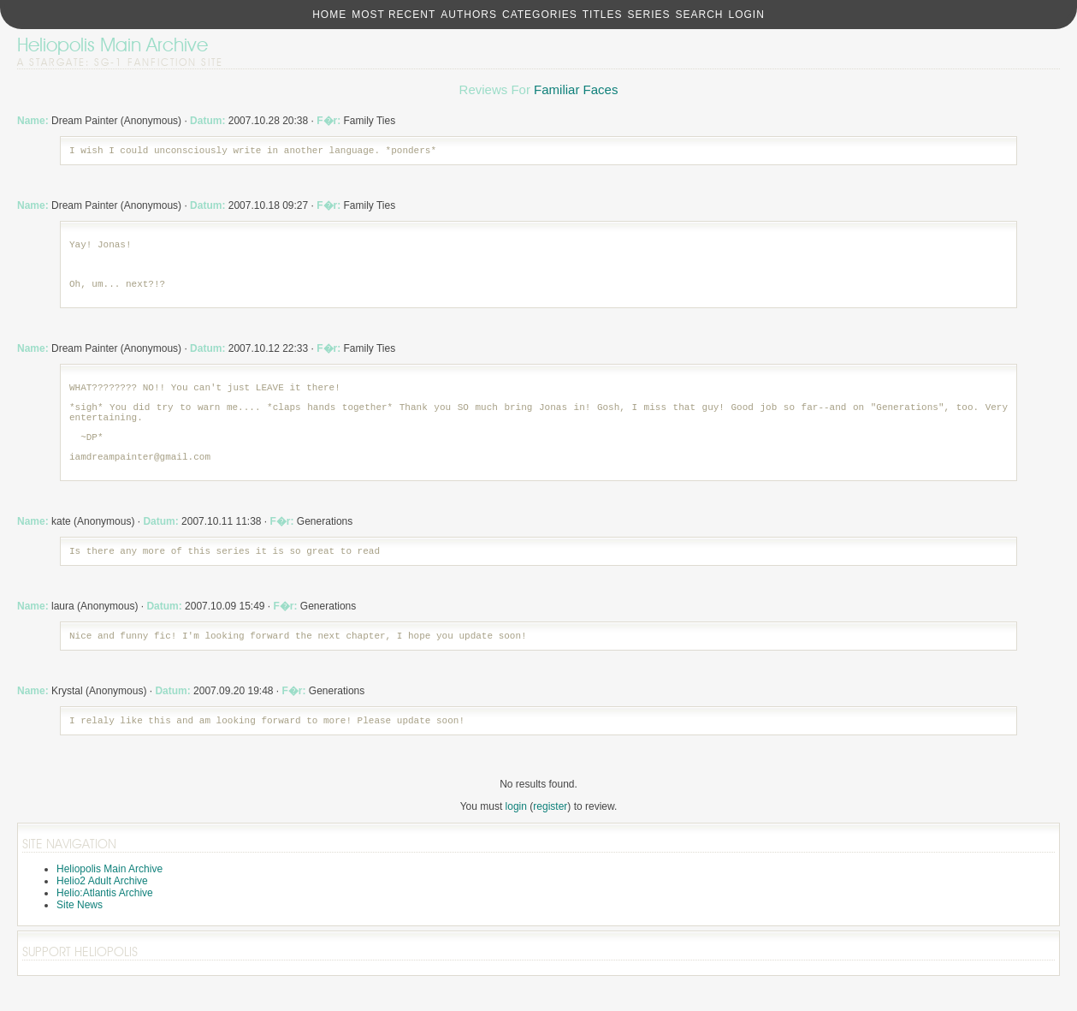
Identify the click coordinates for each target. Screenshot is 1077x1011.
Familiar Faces (576, 89)
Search (699, 15)
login (516, 837)
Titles (603, 15)
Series (648, 15)
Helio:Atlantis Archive (104, 924)
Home (329, 15)
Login (746, 15)
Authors (469, 15)
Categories (539, 15)
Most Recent (393, 15)
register (550, 837)
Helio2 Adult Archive (102, 912)
